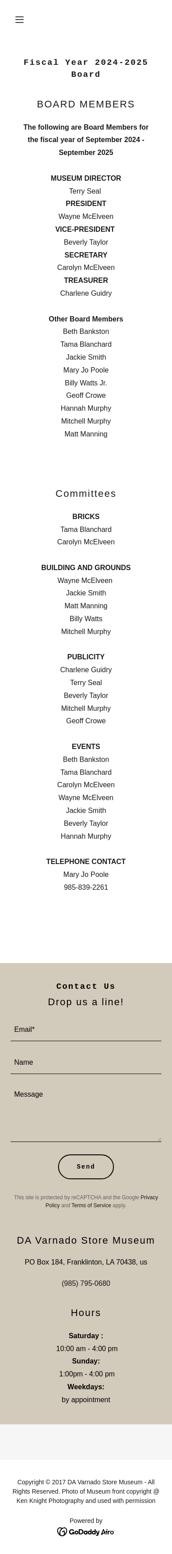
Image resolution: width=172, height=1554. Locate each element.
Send (86, 1166)
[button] (22, 19)
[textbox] (86, 1030)
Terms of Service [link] (91, 1205)
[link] (86, 1531)
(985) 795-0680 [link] (86, 1283)
